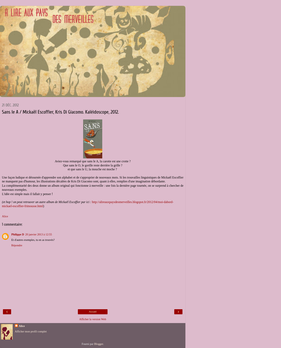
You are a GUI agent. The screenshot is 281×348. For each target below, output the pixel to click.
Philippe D (17, 234)
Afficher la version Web (92, 319)
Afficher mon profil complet (31, 331)
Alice (22, 326)
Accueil (93, 311)
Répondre (16, 245)
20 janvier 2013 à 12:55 (38, 234)
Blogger (98, 343)
